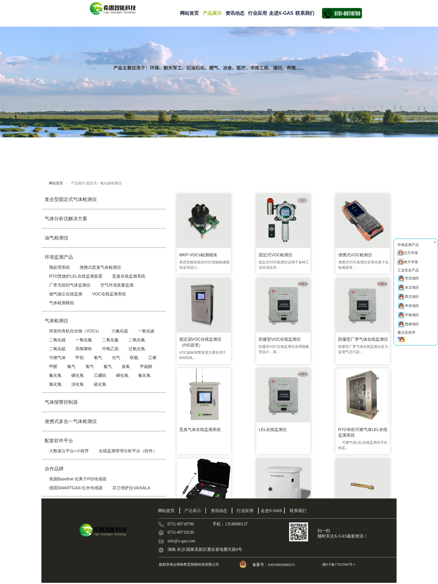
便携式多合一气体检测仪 (71, 421)
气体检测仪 (56, 320)
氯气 (71, 366)
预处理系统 (59, 267)
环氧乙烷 (110, 348)
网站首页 (189, 13)
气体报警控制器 (61, 402)
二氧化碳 (57, 339)
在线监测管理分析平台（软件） (128, 450)
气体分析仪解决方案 (66, 218)
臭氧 (126, 366)
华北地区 (408, 278)
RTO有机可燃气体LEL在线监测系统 (201, 426)
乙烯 (152, 357)
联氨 (134, 357)
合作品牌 (54, 468)
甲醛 (53, 366)
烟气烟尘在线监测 (65, 294)
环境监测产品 (59, 257)
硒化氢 (77, 375)
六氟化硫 (120, 331)
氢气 (90, 366)
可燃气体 (57, 357)
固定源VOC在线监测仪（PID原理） (363, 254)
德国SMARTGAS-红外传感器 (76, 487)
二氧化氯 (136, 339)
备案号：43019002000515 (274, 564)
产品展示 (212, 13)
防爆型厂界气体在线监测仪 (256, 340)
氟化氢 (55, 375)
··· (277, 463)
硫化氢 (100, 384)
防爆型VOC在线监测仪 (200, 337)
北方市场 (407, 252)
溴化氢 (77, 384)
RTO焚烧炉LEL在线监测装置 (75, 276)
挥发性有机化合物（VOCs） (75, 331)
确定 (352, 462)
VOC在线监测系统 (109, 294)
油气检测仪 (56, 237)
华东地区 (408, 306)
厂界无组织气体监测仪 (70, 285)
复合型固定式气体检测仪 (71, 199)
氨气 (108, 366)
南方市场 (407, 261)
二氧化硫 (57, 348)
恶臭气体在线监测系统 (308, 337)
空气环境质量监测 (116, 285)
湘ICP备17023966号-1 (338, 564)
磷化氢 (122, 375)
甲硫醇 (146, 366)
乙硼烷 (100, 375)
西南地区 (408, 324)
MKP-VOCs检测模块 (198, 251)
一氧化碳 (146, 331)
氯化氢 (55, 384)
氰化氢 (144, 375)
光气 (116, 357)
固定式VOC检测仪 (250, 251)
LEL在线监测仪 (356, 337)
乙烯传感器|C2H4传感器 (364, 423)
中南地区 (408, 315)
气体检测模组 (61, 302)
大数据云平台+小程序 (69, 450)
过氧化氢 (136, 348)
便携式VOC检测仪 (304, 251)
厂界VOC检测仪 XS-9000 (311, 423)
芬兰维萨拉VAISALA (131, 487)
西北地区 (408, 296)
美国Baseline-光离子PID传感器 (78, 479)
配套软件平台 (59, 440)
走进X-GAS (281, 13)
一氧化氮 (83, 339)
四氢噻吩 (83, 348)
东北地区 (408, 287)
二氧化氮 (110, 339)
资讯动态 (235, 13)
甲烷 (79, 357)
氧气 (98, 357)
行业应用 (257, 13)
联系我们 (304, 13)
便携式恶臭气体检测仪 (100, 267)
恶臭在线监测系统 (128, 276)
